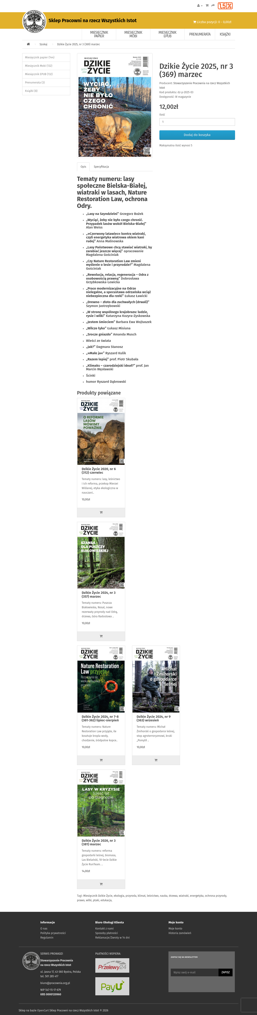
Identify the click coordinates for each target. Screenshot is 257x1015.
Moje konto (175, 928)
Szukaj (43, 44)
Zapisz (225, 972)
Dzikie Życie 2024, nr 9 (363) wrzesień (154, 719)
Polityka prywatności (53, 933)
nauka (163, 895)
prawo (80, 900)
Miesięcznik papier (99, 34)
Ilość (162, 114)
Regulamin (46, 937)
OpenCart (43, 1010)
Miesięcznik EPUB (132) (39, 74)
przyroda (131, 895)
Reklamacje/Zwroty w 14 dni (112, 937)
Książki (225, 34)
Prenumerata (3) (35, 82)
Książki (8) (31, 91)
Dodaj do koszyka (197, 135)
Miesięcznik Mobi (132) (38, 65)
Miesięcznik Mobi (133, 34)
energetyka (197, 895)
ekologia (119, 895)
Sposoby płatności (106, 933)
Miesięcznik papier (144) (39, 57)
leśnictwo (153, 895)
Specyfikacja (101, 166)
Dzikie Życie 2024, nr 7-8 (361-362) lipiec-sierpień (100, 719)
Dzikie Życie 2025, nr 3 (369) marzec (78, 44)
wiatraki (184, 895)
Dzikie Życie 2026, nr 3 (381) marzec (99, 842)
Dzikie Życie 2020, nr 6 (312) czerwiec (99, 471)
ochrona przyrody (215, 895)
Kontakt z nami (104, 928)
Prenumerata (199, 34)
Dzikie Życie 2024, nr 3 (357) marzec (98, 595)
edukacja (106, 900)
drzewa (173, 895)
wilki (88, 900)
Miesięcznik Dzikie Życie (97, 895)
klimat (141, 895)
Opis (83, 166)
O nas (43, 928)
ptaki (96, 900)
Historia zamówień (179, 933)
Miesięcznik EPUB (167, 34)
